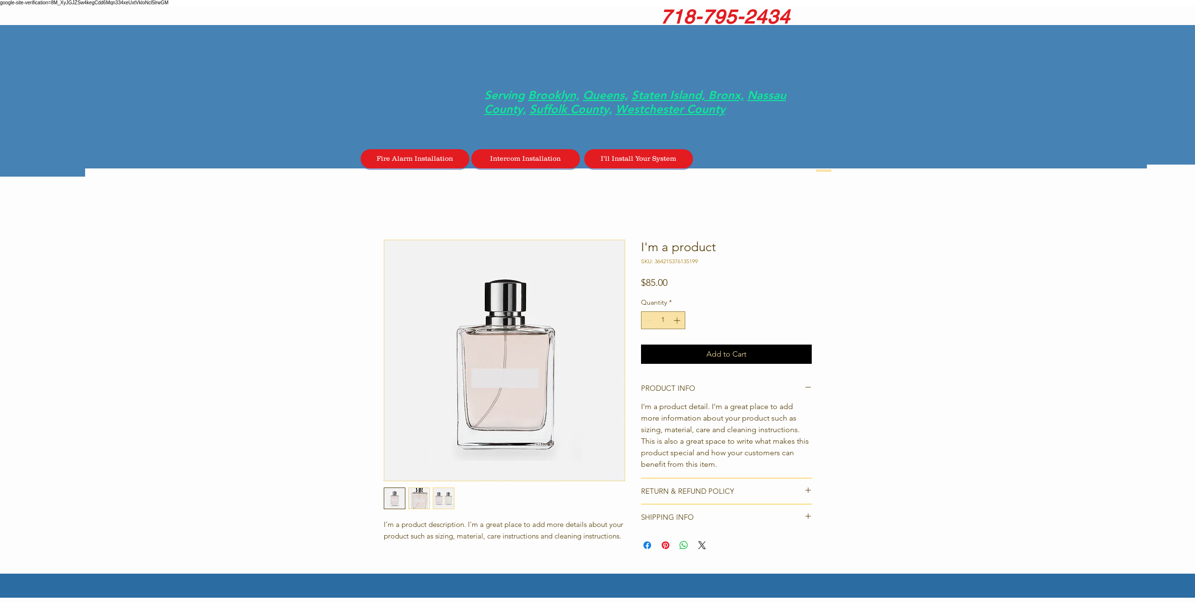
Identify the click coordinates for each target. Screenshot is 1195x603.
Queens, (605, 95)
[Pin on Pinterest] (665, 545)
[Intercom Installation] (525, 158)
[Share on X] (702, 545)
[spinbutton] (663, 320)
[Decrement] (648, 320)
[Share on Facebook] (647, 545)
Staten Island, (669, 95)
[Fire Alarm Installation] (415, 158)
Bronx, (726, 95)
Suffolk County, (570, 109)
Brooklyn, (553, 95)
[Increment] (678, 320)
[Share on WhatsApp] (684, 545)
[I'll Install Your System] (638, 158)
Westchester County (670, 109)
